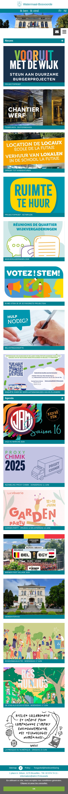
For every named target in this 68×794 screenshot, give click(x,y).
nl (65, 10)
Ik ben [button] (24, 10)
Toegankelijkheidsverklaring (46, 768)
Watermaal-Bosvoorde (37, 4)
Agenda (9, 398)
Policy (27, 768)
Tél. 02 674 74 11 (49, 773)
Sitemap (13, 768)
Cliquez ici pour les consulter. (34, 783)
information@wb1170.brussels (34, 776)
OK (34, 789)
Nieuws (9, 40)
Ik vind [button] (34, 10)
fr (60, 10)
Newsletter (57, 32)
